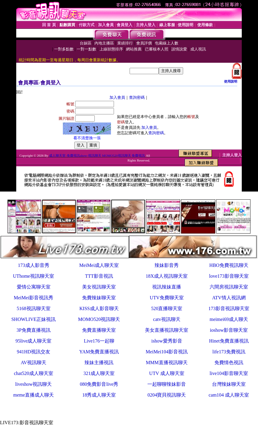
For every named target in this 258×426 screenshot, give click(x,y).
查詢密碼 (137, 97)
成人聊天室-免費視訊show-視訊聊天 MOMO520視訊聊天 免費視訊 (97, 155)
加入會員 (117, 97)
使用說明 (230, 81)
